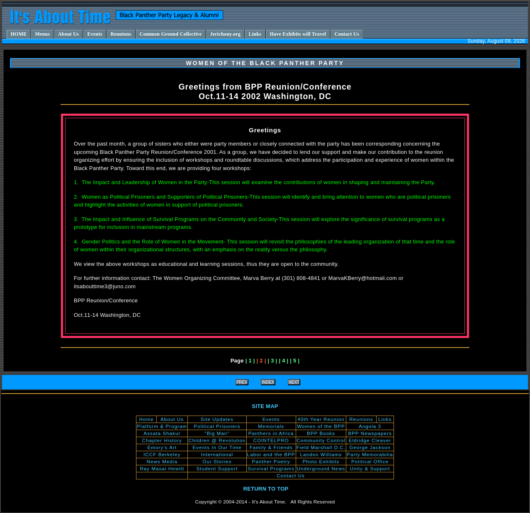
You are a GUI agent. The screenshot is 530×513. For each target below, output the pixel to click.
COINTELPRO (271, 440)
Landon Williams (321, 454)
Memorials (271, 426)
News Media (161, 461)
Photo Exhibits (321, 461)
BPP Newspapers (370, 433)
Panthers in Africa (271, 433)
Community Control (321, 440)
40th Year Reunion (320, 419)
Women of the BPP (321, 426)
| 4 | (283, 360)
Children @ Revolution (217, 440)
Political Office (370, 461)
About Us (172, 419)
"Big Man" (216, 433)
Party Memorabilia (370, 454)
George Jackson (369, 447)
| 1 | (250, 360)
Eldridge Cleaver (370, 440)
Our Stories (216, 461)
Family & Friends (271, 447)
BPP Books (321, 433)
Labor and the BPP (271, 454)
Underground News (321, 468)
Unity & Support (370, 468)
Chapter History (162, 440)
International (217, 454)
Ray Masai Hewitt (162, 468)
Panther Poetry (271, 461)
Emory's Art (162, 447)
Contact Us (291, 475)
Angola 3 (370, 426)
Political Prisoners (217, 426)
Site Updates (217, 419)
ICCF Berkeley (161, 454)
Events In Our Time (216, 447)
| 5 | (294, 360)
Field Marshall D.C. (321, 447)
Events (271, 419)
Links (384, 419)
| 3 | (272, 360)
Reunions (361, 419)
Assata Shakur (161, 433)
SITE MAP (265, 406)
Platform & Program (162, 426)
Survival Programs (271, 468)
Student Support (217, 468)
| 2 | (261, 360)
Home (146, 419)
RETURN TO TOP (265, 489)
